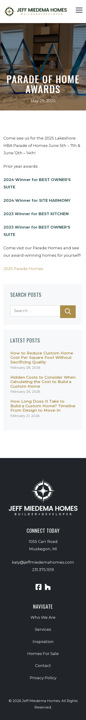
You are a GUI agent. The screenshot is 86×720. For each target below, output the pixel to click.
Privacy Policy (43, 677)
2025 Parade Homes (23, 268)
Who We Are (43, 617)
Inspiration (43, 641)
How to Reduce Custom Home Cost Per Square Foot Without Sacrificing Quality (41, 357)
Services (43, 629)
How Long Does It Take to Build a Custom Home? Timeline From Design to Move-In (42, 406)
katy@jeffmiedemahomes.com (43, 562)
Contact (43, 665)
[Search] (68, 311)
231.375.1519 (43, 569)
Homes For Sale (43, 653)
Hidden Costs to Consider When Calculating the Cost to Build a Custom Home (43, 382)
